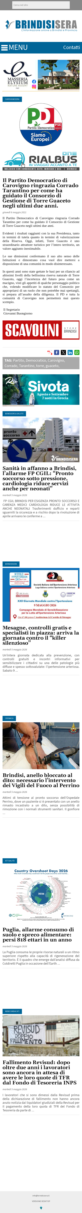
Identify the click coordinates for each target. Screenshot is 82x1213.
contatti (71, 47)
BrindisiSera (11, 564)
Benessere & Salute (14, 413)
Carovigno (56, 360)
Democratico (36, 360)
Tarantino (26, 366)
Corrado (10, 366)
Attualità (10, 861)
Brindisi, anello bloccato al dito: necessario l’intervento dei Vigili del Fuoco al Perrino (41, 780)
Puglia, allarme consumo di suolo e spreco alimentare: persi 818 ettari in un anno (38, 935)
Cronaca (9, 718)
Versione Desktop (41, 1201)
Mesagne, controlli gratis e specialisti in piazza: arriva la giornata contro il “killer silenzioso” (41, 635)
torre (40, 366)
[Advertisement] (41, 541)
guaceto (52, 366)
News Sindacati (12, 1011)
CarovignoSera (12, 99)
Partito (18, 360)
